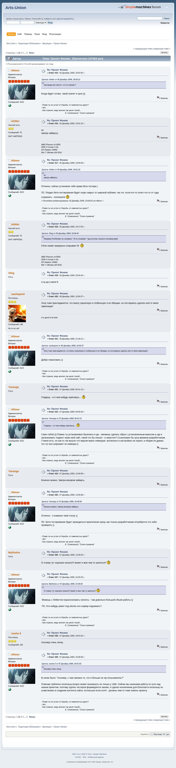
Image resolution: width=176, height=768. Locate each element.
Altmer (15, 70)
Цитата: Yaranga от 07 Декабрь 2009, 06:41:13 (62, 418)
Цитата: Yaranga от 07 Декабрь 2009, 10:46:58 (62, 502)
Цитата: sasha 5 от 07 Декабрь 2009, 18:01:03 (61, 664)
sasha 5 (16, 633)
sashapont (18, 294)
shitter (15, 121)
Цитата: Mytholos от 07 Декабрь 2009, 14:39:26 (62, 584)
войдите (48, 19)
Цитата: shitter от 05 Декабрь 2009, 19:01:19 (61, 170)
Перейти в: (145, 734)
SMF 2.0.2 (76, 754)
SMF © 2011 (87, 754)
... (25, 53)
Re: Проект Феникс (57, 70)
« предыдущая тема (142, 49)
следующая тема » (161, 49)
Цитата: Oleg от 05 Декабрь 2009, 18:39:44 (60, 233)
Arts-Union (15, 7)
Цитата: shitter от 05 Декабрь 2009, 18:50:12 (61, 80)
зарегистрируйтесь (65, 19)
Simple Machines (100, 754)
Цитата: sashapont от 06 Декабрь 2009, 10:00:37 (63, 346)
